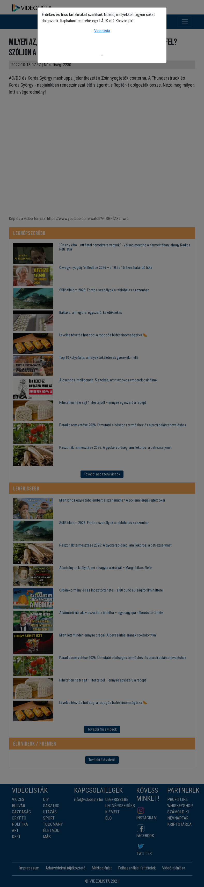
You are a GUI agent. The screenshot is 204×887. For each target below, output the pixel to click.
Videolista (102, 30)
